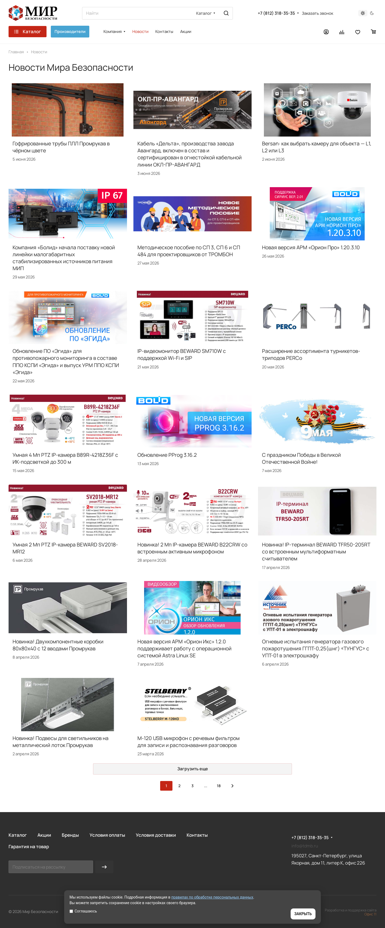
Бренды (70, 835)
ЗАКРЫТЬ (303, 914)
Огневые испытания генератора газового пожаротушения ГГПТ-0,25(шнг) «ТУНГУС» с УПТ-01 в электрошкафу (315, 648)
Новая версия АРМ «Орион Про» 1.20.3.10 (311, 247)
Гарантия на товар (29, 846)
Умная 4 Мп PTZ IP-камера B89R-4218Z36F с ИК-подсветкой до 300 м (65, 458)
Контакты (197, 835)
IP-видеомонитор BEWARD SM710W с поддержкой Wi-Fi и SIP (181, 354)
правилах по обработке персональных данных (212, 897)
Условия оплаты (107, 835)
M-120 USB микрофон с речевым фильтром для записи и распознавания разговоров (188, 742)
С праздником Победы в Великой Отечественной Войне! (301, 458)
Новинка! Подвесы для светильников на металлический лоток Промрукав (61, 742)
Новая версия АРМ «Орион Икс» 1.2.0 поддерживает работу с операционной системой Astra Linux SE (184, 648)
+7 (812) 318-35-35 (276, 13)
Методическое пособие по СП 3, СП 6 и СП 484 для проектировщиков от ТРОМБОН (188, 251)
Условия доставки (156, 835)
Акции (44, 835)
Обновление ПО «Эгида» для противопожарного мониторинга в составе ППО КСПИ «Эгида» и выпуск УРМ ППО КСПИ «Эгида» (66, 361)
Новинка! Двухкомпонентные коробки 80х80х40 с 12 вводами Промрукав (58, 645)
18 (219, 785)
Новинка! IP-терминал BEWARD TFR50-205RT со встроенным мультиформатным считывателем (316, 551)
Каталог (18, 835)
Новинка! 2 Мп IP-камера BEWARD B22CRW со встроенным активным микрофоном (192, 548)
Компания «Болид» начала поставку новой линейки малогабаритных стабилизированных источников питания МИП (64, 258)
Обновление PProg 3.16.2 (167, 454)
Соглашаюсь (83, 911)
